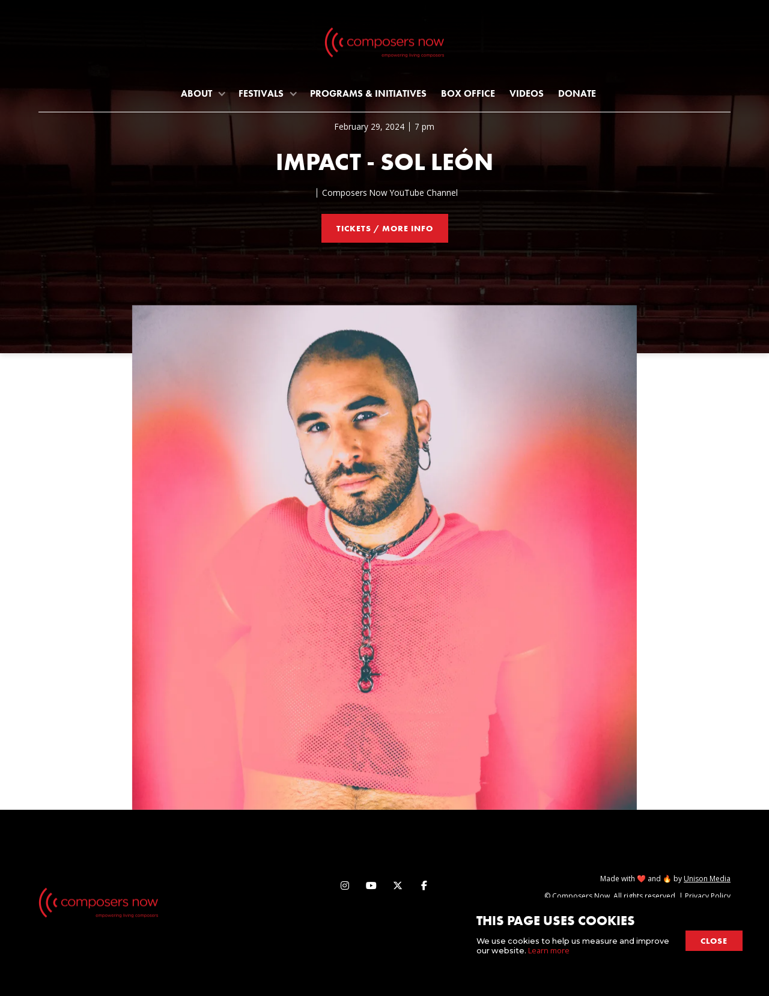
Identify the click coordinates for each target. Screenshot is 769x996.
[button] (202, 93)
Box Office (468, 93)
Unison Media (707, 878)
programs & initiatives (368, 93)
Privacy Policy (708, 896)
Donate (577, 93)
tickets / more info (384, 228)
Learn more (549, 950)
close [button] (714, 940)
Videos (526, 93)
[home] (384, 45)
